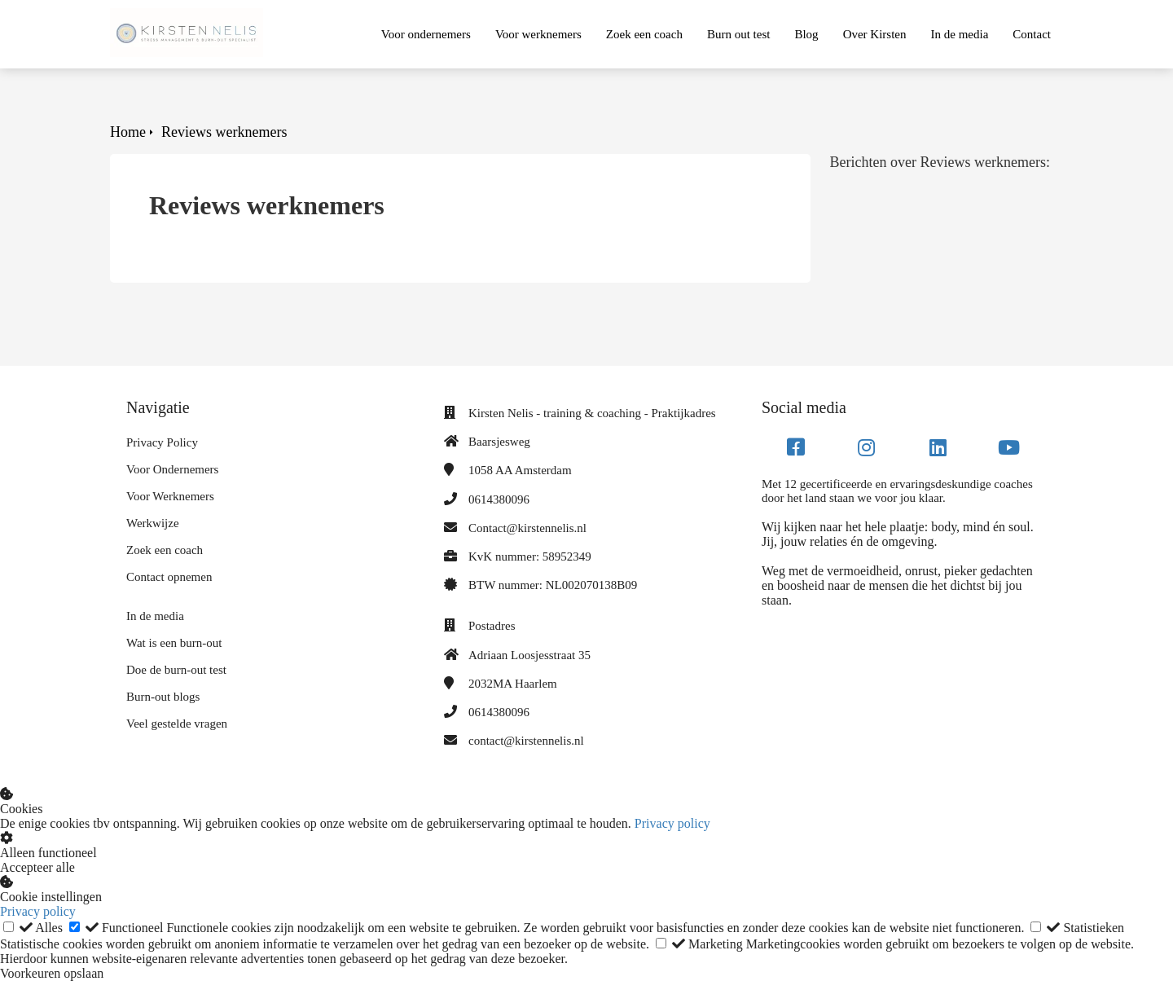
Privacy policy (672, 823)
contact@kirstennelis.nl (526, 740)
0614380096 (498, 499)
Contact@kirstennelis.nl (527, 527)
